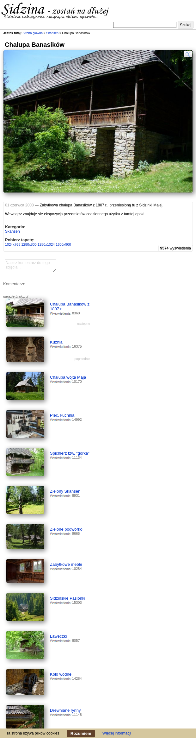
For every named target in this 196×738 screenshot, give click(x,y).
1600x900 (63, 244)
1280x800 (28, 244)
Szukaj (185, 25)
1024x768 (12, 244)
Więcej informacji (116, 733)
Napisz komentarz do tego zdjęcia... (30, 266)
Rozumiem (80, 733)
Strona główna (32, 33)
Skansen (52, 33)
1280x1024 (46, 244)
